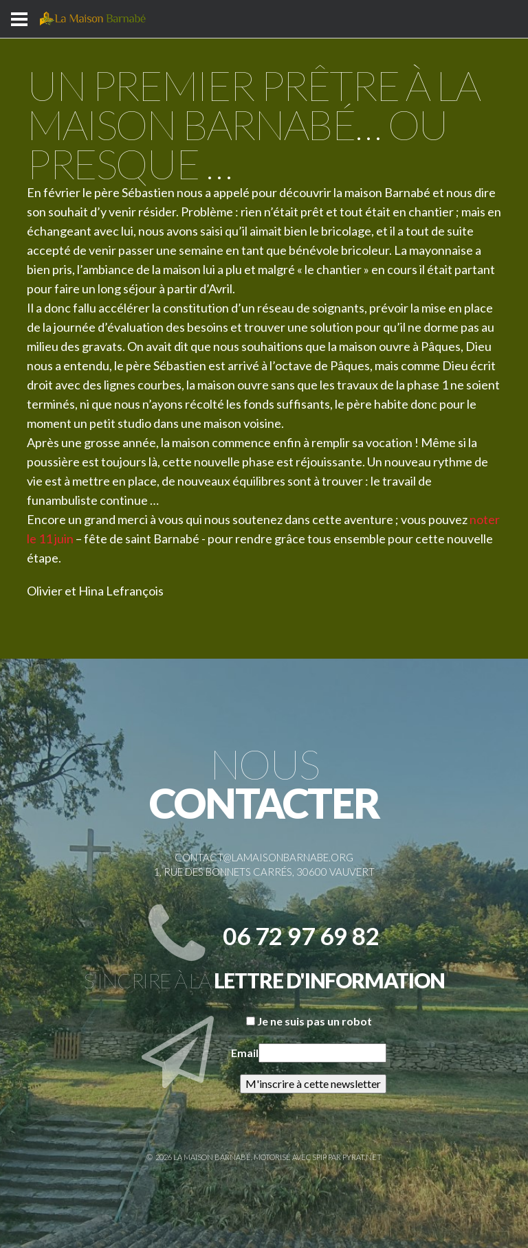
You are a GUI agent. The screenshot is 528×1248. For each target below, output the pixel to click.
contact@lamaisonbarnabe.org (264, 857)
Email (244, 1052)
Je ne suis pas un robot (309, 1021)
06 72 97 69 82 (301, 935)
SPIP (319, 1157)
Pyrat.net (362, 1157)
